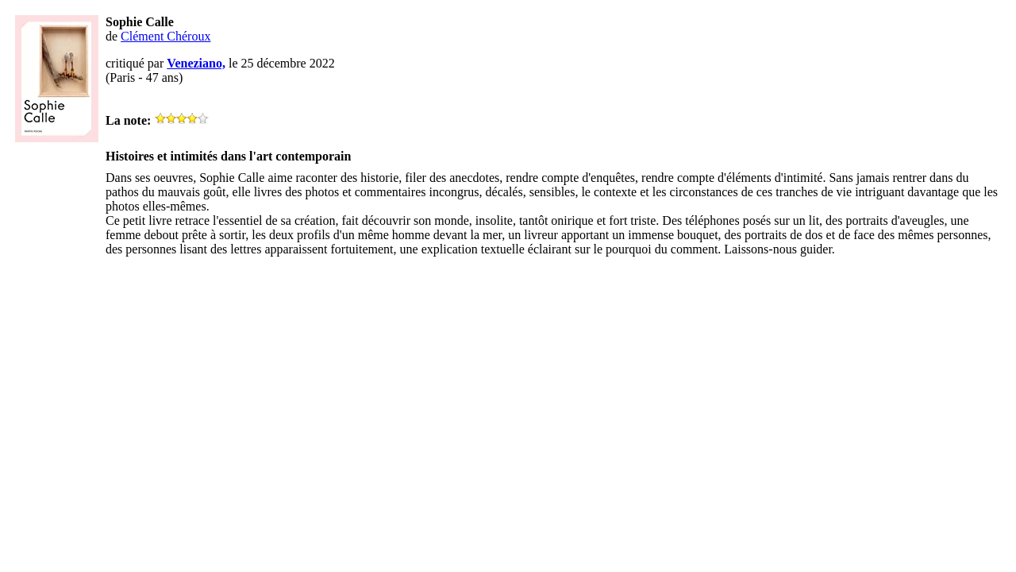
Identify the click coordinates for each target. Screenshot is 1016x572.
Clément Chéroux (165, 36)
